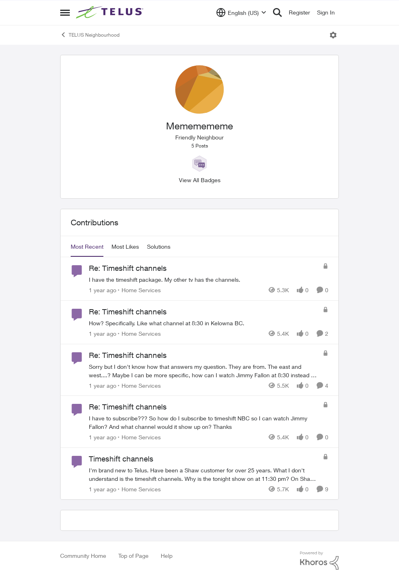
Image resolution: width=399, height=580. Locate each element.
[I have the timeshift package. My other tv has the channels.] (204, 279)
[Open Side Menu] (65, 12)
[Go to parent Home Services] (139, 290)
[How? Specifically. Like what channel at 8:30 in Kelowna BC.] (204, 323)
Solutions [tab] (158, 246)
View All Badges (199, 180)
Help (166, 555)
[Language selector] (241, 12)
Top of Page (133, 555)
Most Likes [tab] (125, 246)
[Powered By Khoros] (319, 560)
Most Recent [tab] (87, 246)
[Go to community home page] (110, 12)
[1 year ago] (102, 290)
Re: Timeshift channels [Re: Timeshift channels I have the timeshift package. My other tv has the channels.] (128, 268)
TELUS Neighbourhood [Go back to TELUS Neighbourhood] (90, 34)
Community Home (83, 555)
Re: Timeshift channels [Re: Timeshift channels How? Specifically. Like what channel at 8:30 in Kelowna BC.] (128, 311)
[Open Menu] (333, 35)
